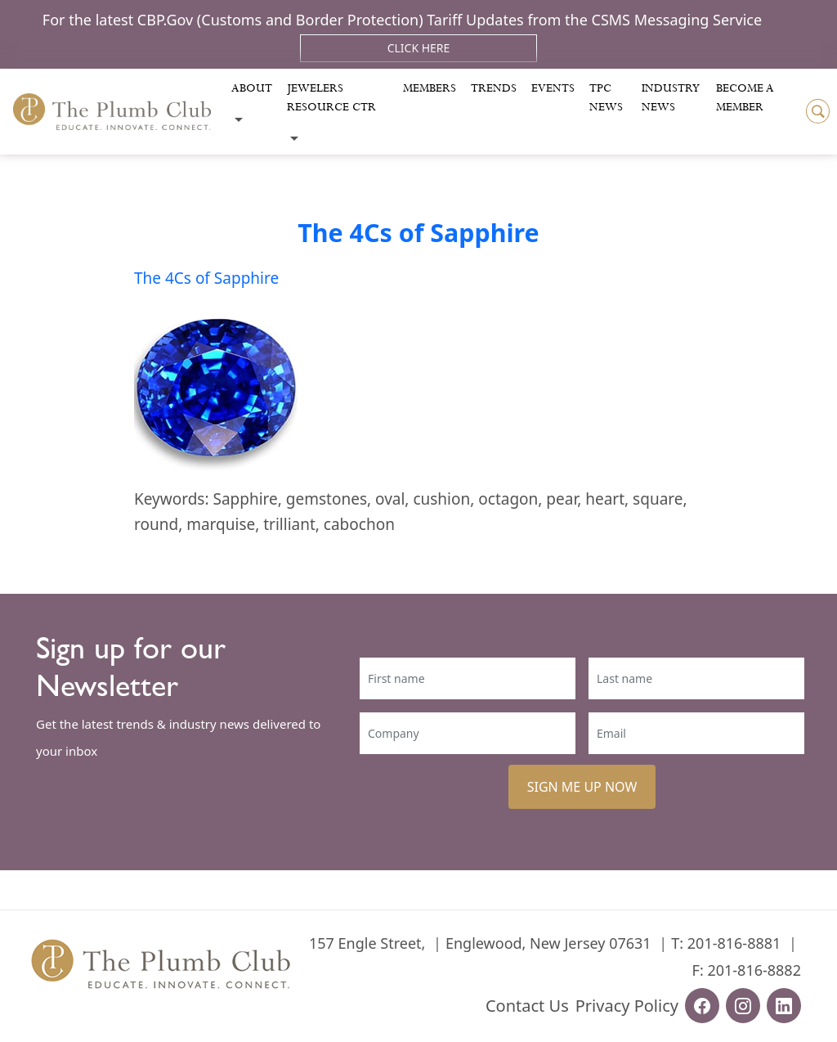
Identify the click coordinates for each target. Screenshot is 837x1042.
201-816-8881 (734, 943)
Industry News (671, 98)
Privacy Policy (626, 1006)
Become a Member (745, 98)
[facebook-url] (702, 1005)
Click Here (418, 48)
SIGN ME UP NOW (582, 787)
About (251, 88)
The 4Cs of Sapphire (418, 232)
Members (429, 88)
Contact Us (527, 1006)
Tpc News (606, 98)
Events (553, 88)
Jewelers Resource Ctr (331, 98)
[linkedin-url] (784, 1005)
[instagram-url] (743, 1005)
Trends (494, 88)
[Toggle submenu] (239, 120)
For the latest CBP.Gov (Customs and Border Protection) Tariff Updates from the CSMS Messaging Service (402, 19)
